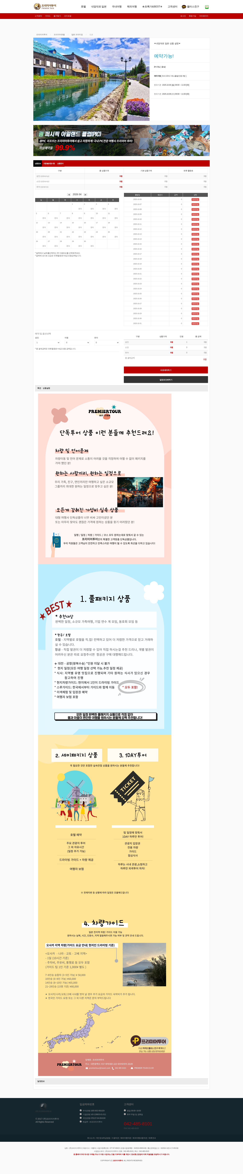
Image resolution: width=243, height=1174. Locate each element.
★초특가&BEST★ (152, 6)
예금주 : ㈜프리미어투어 (92, 1122)
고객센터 (172, 6)
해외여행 (132, 6)
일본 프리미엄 (77, 34)
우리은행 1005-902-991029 (93, 1111)
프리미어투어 (41, 34)
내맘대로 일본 (98, 6)
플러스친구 (193, 6)
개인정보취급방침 (103, 1138)
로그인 (183, 16)
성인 (37, 338)
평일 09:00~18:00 (134, 1111)
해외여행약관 (125, 1138)
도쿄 (91, 34)
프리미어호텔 (59, 34)
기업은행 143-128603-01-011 (94, 1114)
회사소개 (91, 1138)
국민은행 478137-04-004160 (94, 1118)
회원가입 (192, 16)
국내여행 (117, 6)
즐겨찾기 (57, 16)
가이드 (48, 16)
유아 (96, 338)
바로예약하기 (165, 370)
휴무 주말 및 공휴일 (135, 1114)
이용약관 (115, 1138)
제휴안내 (152, 1138)
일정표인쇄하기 (166, 380)
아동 (66, 338)
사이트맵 (67, 16)
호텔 (83, 6)
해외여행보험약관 (140, 1138)
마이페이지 (203, 16)
